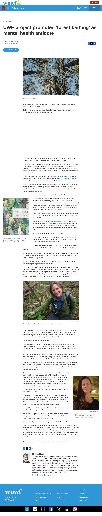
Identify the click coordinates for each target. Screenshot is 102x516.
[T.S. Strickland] (26, 461)
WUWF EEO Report (41, 500)
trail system (41, 110)
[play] (3, 12)
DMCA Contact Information (84, 504)
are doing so (36, 261)
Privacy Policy (60, 500)
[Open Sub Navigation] (7, 16)
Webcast (83, 16)
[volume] (8, 11)
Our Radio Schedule (83, 500)
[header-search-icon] (88, 4)
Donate (96, 4)
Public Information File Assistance (44, 497)
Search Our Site (82, 493)
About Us (38, 504)
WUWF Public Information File (43, 493)
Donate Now (60, 493)
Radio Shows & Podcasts (48, 16)
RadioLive (63, 16)
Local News (7, 25)
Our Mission (81, 497)
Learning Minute (30, 16)
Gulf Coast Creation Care (59, 225)
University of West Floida (47, 445)
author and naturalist (59, 180)
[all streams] (94, 11)
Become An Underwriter (62, 497)
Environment (62, 445)
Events (11, 16)
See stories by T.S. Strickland (41, 479)
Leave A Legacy (61, 504)
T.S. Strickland (15, 45)
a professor (46, 217)
